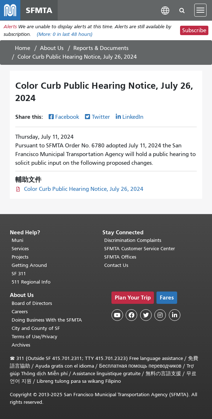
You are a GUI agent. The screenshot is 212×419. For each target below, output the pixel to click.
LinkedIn (132, 117)
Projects (20, 257)
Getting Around (29, 265)
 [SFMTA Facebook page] (131, 315)
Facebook (67, 117)
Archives (21, 345)
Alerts (10, 27)
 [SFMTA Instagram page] (160, 315)
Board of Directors (32, 303)
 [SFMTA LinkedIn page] (174, 315)
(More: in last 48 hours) (65, 34)
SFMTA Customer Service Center (139, 249)
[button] (165, 10)
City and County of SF (36, 328)
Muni (17, 240)
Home (22, 48)
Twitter (101, 117)
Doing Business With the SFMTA (47, 320)
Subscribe (194, 30)
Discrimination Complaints (132, 240)
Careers (20, 312)
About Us (52, 48)
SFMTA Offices (120, 257)
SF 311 (19, 274)
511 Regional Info (31, 282)
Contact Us (116, 265)
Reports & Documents (101, 48)
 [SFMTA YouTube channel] (117, 315)
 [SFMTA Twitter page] (146, 315)
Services (20, 249)
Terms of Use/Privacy (34, 337)
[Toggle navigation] (200, 10)
